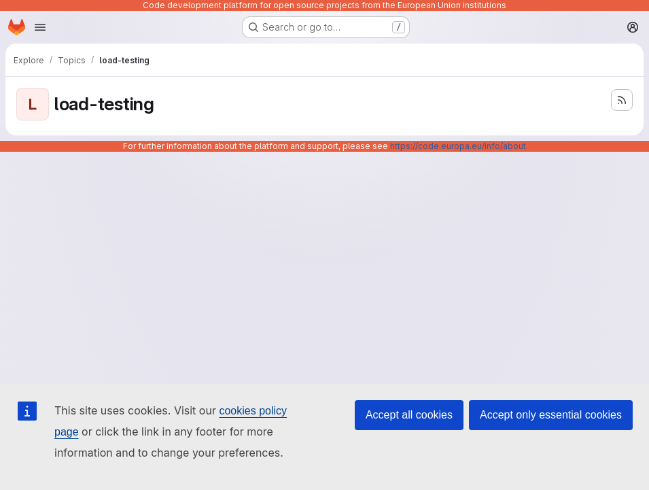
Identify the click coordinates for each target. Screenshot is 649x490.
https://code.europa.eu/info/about (458, 146)
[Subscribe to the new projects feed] (622, 100)
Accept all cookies (409, 415)
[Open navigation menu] (40, 27)
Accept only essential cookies (551, 415)
